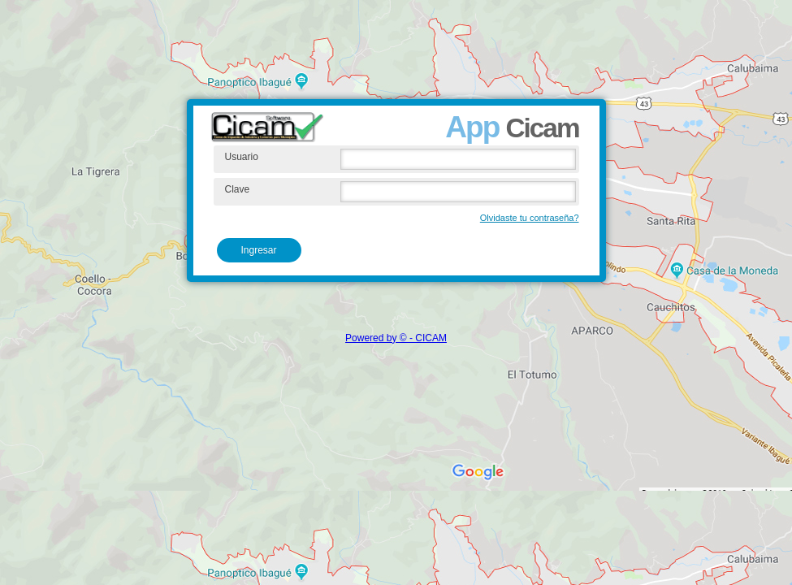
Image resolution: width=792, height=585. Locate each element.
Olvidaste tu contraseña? (529, 218)
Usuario (241, 156)
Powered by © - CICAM (396, 338)
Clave (237, 189)
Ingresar (259, 250)
